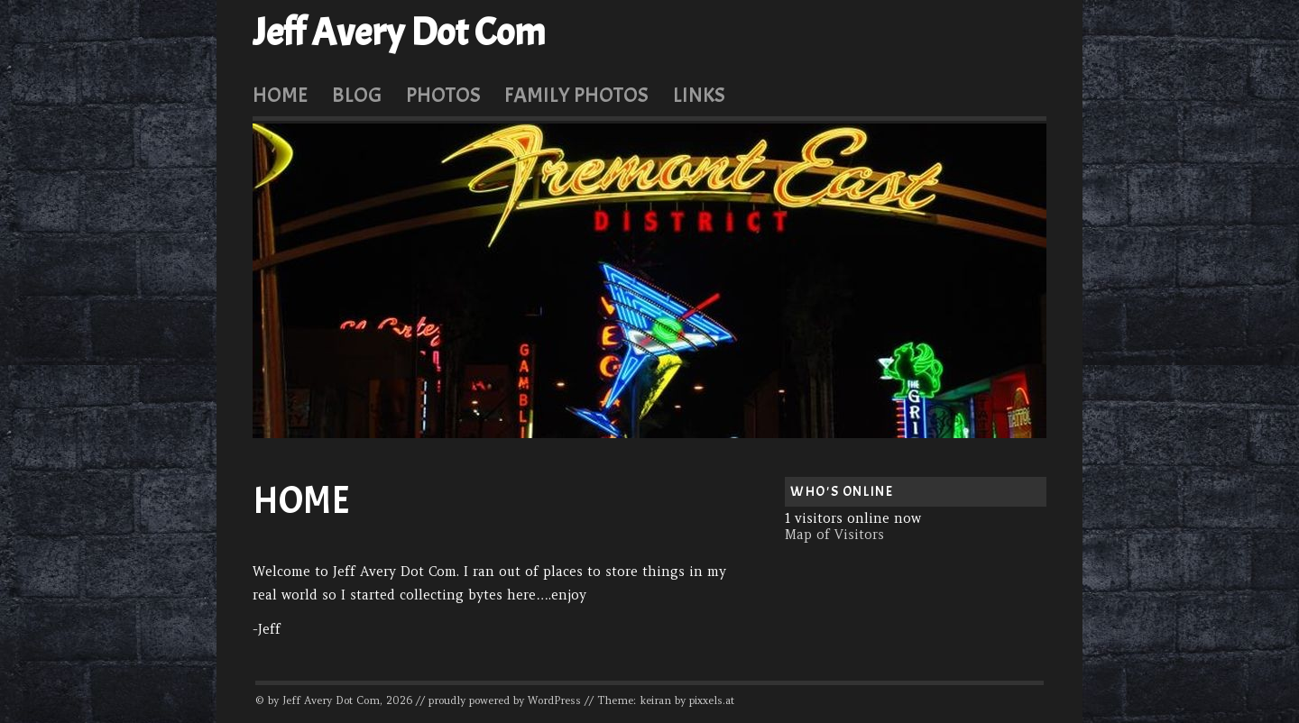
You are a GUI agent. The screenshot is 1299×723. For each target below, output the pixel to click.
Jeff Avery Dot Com (399, 32)
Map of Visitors (834, 534)
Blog (357, 94)
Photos (443, 94)
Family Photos (576, 94)
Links (699, 94)
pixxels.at (711, 700)
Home (280, 94)
